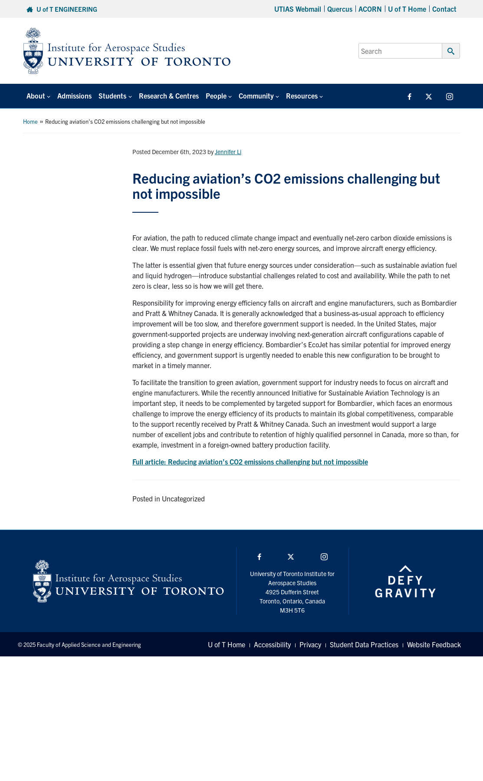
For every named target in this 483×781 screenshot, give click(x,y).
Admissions (74, 95)
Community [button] (256, 95)
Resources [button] (302, 95)
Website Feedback (434, 644)
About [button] (35, 95)
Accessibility (272, 644)
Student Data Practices (364, 644)
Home (30, 121)
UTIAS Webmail (297, 8)
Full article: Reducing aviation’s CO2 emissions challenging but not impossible (250, 461)
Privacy (310, 644)
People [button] (216, 95)
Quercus (339, 8)
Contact (444, 8)
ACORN (370, 8)
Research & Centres (169, 95)
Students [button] (112, 95)
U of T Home (407, 8)
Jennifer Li (228, 151)
